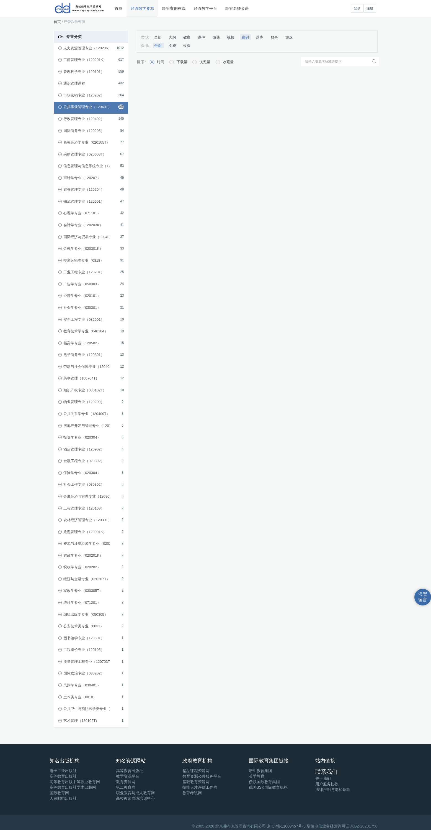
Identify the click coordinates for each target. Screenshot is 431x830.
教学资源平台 (127, 776)
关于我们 (323, 778)
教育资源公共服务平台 (201, 776)
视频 (231, 37)
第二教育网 (125, 787)
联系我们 (326, 772)
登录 (357, 8)
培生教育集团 (260, 770)
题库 (260, 37)
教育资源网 (125, 782)
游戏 (289, 37)
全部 (158, 37)
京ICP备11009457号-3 (286, 826)
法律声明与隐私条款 (332, 789)
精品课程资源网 (196, 770)
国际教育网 (59, 793)
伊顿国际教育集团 (264, 782)
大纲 (173, 37)
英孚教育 (256, 776)
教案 (187, 37)
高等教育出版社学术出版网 (73, 787)
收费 (186, 46)
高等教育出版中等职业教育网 (75, 782)
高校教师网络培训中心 (135, 798)
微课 (217, 37)
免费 (173, 46)
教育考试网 (192, 793)
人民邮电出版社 (63, 798)
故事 (275, 37)
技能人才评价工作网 (199, 787)
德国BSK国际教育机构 (268, 787)
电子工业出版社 (63, 770)
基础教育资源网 (196, 782)
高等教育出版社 (63, 776)
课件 (202, 37)
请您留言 (422, 596)
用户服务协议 (327, 784)
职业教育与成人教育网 (135, 793)
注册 (370, 8)
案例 (246, 37)
